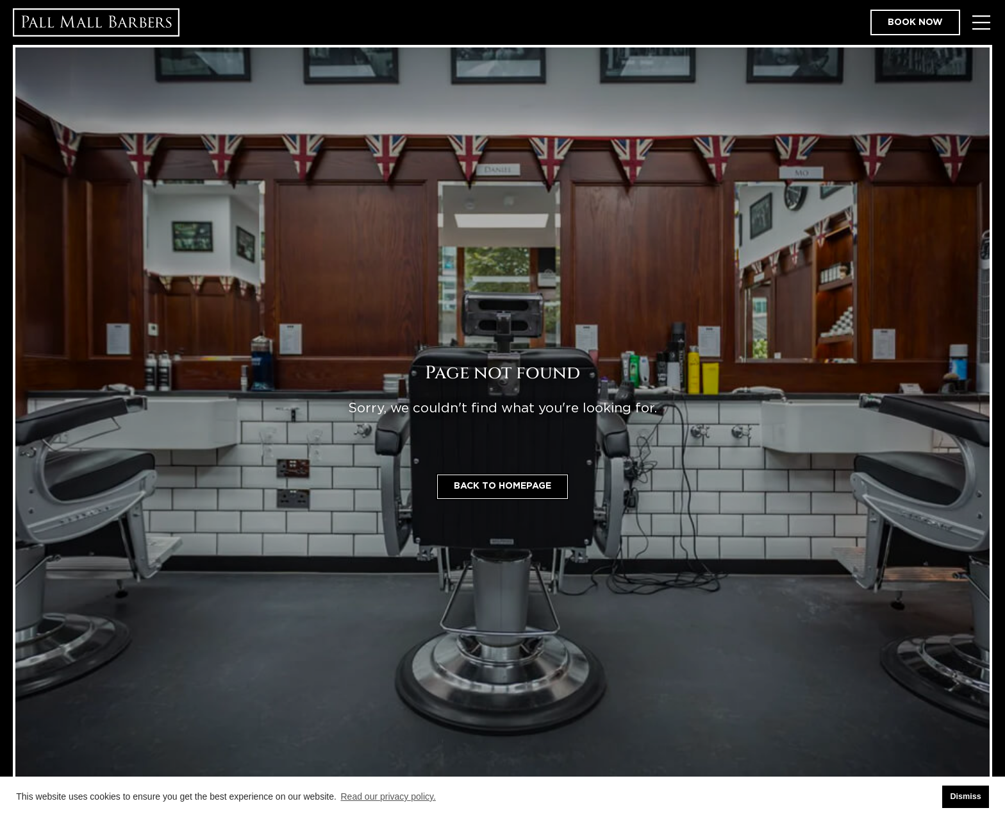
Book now (915, 22)
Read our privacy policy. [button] (388, 796)
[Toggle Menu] (981, 23)
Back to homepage (502, 486)
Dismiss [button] (965, 796)
